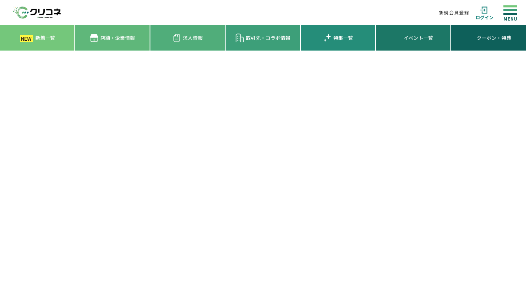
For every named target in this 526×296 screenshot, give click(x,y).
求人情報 (188, 38)
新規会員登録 (454, 12)
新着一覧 (37, 38)
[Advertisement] (263, 112)
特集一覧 (338, 38)
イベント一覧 (418, 37)
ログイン (484, 12)
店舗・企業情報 (112, 38)
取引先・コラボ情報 (262, 37)
